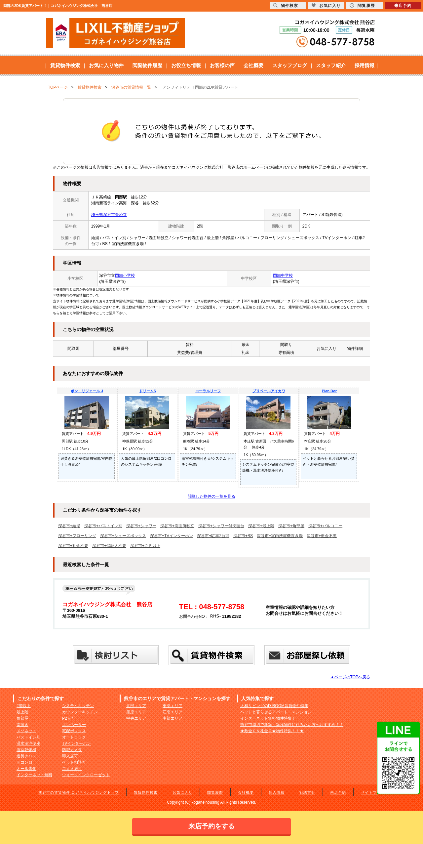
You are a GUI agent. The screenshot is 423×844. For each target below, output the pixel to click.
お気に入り (182, 792)
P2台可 (68, 718)
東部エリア (172, 705)
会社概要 (253, 65)
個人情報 (277, 792)
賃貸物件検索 (65, 65)
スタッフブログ (289, 65)
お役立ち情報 (186, 65)
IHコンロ (24, 762)
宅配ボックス (74, 731)
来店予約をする (211, 826)
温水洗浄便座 (28, 743)
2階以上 (24, 705)
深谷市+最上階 (261, 526)
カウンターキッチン (80, 712)
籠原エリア (136, 712)
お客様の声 (222, 65)
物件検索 (285, 5)
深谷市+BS (243, 535)
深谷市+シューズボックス (123, 535)
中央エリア (136, 718)
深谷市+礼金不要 (73, 545)
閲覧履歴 (215, 792)
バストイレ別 (28, 737)
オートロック (74, 737)
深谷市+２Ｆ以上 (145, 545)
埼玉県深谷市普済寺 (109, 214)
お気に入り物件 (106, 65)
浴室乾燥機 (26, 749)
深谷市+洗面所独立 (177, 526)
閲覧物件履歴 (147, 65)
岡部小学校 (125, 275)
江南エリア (172, 712)
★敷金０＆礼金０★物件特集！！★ (272, 731)
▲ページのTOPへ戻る (350, 677)
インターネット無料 (34, 775)
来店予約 (338, 792)
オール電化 (26, 768)
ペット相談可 (74, 762)
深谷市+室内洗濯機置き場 (280, 535)
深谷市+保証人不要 (109, 545)
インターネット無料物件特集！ (268, 718)
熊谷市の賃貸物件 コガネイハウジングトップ (78, 792)
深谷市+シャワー (141, 526)
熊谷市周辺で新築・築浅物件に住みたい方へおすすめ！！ (291, 724)
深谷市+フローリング (77, 535)
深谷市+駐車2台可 (213, 535)
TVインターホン (76, 743)
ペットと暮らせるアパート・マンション (276, 712)
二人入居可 (72, 768)
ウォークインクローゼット (86, 775)
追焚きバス (26, 756)
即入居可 (70, 756)
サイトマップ (373, 792)
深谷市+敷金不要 (322, 535)
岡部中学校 (283, 275)
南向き (22, 724)
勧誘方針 (307, 792)
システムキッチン (78, 705)
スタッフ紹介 (331, 65)
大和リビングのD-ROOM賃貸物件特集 (274, 705)
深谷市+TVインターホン (171, 535)
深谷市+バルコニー (325, 526)
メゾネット (26, 731)
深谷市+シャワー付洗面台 (221, 526)
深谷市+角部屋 (291, 526)
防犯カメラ (72, 749)
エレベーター (74, 724)
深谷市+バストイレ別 (103, 526)
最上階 (22, 712)
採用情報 (364, 65)
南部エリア (172, 718)
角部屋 (22, 718)
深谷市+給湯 (69, 526)
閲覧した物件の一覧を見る (211, 496)
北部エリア (136, 705)
